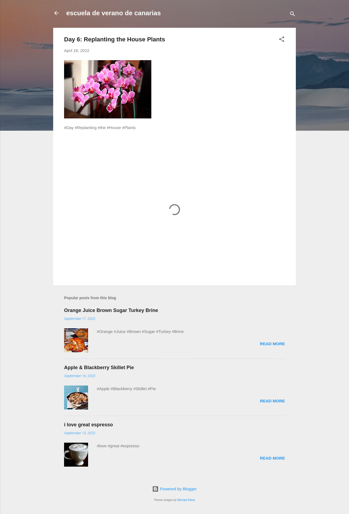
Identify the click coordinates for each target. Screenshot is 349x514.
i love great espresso (88, 424)
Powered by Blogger (174, 489)
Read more (272, 343)
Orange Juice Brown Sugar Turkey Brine (111, 310)
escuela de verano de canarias (113, 13)
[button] (281, 40)
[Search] (292, 15)
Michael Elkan (186, 499)
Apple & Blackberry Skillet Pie (99, 367)
